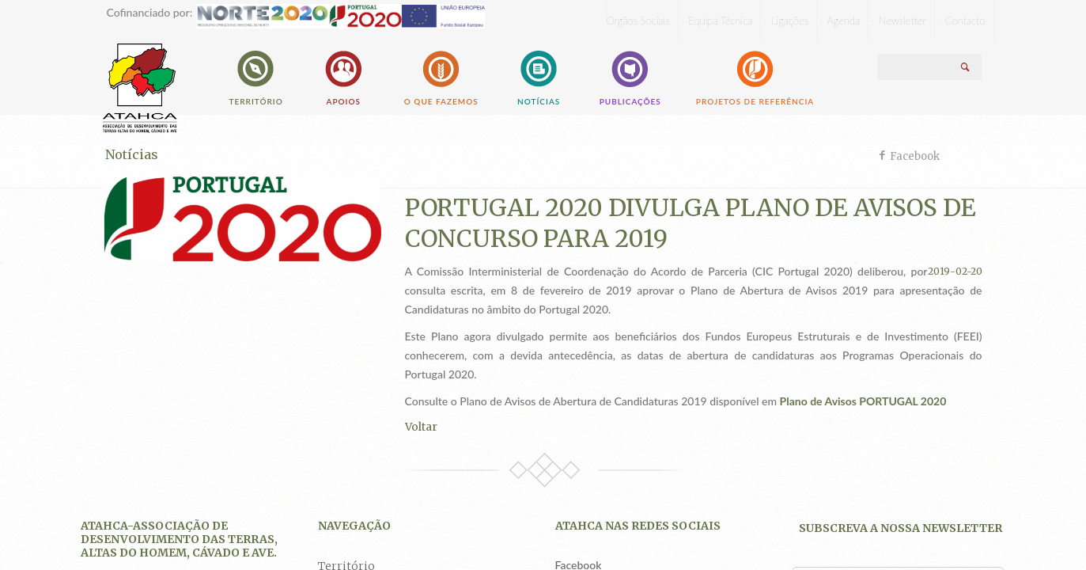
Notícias (539, 76)
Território (256, 76)
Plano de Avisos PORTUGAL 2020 (863, 401)
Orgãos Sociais (638, 20)
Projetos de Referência (755, 76)
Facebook (915, 156)
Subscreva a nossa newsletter (900, 528)
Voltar (421, 427)
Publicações (630, 76)
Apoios (343, 76)
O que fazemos (441, 76)
